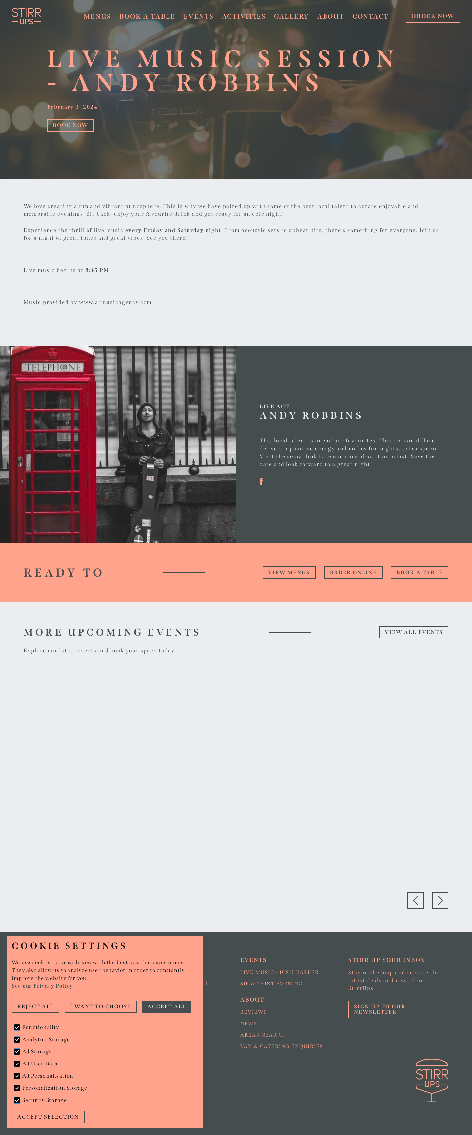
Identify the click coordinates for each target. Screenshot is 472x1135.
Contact (370, 16)
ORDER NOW (433, 16)
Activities (244, 16)
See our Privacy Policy (42, 986)
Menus (97, 16)
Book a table (147, 16)
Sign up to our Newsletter (379, 1009)
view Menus (289, 572)
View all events (414, 632)
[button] (97, 17)
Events (199, 16)
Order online (353, 572)
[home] (41, 16)
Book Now (70, 125)
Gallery (291, 16)
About (330, 16)
